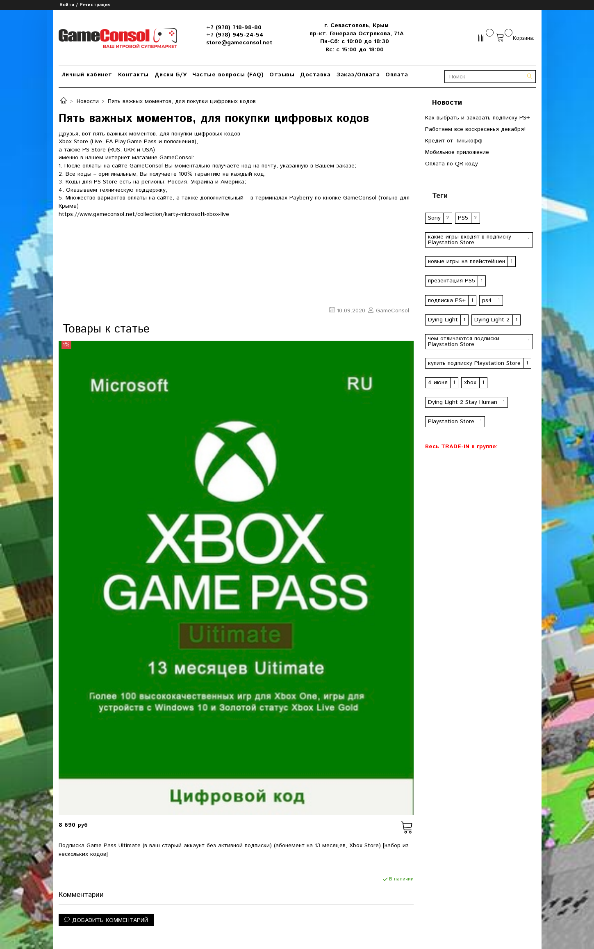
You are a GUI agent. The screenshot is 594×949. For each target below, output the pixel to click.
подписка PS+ (447, 300)
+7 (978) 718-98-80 (234, 27)
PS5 (463, 218)
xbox (470, 382)
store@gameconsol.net (239, 43)
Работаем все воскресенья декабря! (475, 129)
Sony (434, 218)
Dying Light (443, 320)
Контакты (133, 75)
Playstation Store (451, 421)
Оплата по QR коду (451, 164)
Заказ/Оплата (358, 75)
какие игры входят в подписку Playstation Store (469, 240)
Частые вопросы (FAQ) (228, 75)
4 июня (438, 382)
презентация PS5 (451, 281)
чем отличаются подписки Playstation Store (463, 341)
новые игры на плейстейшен (466, 261)
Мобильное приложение (457, 152)
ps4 (487, 300)
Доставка (315, 75)
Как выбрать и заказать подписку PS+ (477, 118)
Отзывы (281, 75)
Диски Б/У (171, 75)
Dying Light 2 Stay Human (462, 402)
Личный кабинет (86, 75)
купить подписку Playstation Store (474, 363)
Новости (88, 101)
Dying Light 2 (492, 320)
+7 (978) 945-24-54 (234, 35)
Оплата (396, 75)
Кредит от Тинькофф (453, 141)
